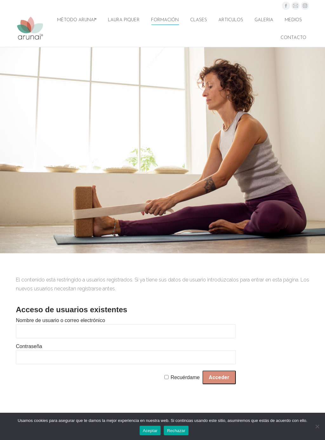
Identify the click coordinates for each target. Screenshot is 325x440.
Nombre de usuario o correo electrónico (60, 320)
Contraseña (29, 346)
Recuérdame (185, 377)
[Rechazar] (317, 426)
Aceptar (150, 430)
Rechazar (176, 430)
